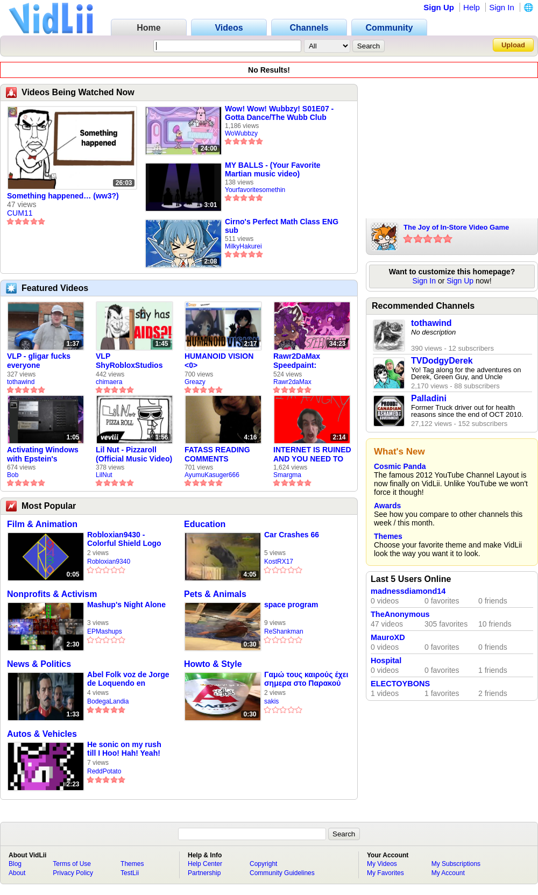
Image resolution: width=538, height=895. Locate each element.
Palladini (429, 398)
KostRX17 (278, 561)
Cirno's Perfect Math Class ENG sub (281, 226)
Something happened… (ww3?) (63, 195)
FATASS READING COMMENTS (217, 454)
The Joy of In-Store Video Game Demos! (456, 228)
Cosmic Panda (400, 466)
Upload (513, 45)
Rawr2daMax (292, 382)
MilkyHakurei (243, 246)
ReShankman (283, 631)
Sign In (501, 7)
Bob (12, 475)
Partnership (204, 873)
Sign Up (438, 7)
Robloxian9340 (108, 561)
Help (471, 7)
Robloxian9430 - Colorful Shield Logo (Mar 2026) (124, 539)
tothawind (20, 382)
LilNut (104, 475)
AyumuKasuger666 (212, 475)
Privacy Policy (73, 873)
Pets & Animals (215, 594)
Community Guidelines (282, 873)
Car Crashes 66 (291, 534)
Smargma (287, 475)
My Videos (382, 864)
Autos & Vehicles (42, 733)
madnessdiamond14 (408, 591)
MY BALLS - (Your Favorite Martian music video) (273, 169)
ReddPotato (104, 771)
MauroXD (388, 637)
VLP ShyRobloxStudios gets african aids (129, 361)
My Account (448, 873)
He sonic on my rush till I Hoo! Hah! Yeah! (124, 748)
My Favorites (385, 873)
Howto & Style (213, 664)
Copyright (263, 864)
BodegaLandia (108, 701)
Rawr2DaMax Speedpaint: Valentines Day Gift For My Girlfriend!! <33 (307, 361)
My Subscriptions (455, 864)
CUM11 (19, 213)
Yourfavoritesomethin (255, 190)
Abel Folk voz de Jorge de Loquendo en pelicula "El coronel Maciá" (128, 679)
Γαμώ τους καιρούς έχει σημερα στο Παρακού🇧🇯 (306, 679)
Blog (15, 864)
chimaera (109, 382)
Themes (388, 536)
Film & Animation (42, 524)
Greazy (195, 382)
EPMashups (104, 631)
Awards (387, 505)
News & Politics (39, 664)
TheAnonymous (400, 614)
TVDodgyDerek (442, 360)
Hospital (386, 660)
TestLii (130, 873)
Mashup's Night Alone (126, 604)
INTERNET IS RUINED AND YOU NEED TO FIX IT (312, 454)
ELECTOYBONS (400, 683)
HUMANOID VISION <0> (219, 361)
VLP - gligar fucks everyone (38, 361)
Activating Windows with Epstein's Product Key (43, 454)
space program (291, 604)
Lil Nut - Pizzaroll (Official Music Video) (134, 454)
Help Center (205, 864)
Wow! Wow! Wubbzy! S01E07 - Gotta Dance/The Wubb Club (279, 113)
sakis (271, 701)
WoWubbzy (241, 133)
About (17, 873)
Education (204, 524)
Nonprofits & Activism (52, 594)
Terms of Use (72, 864)
